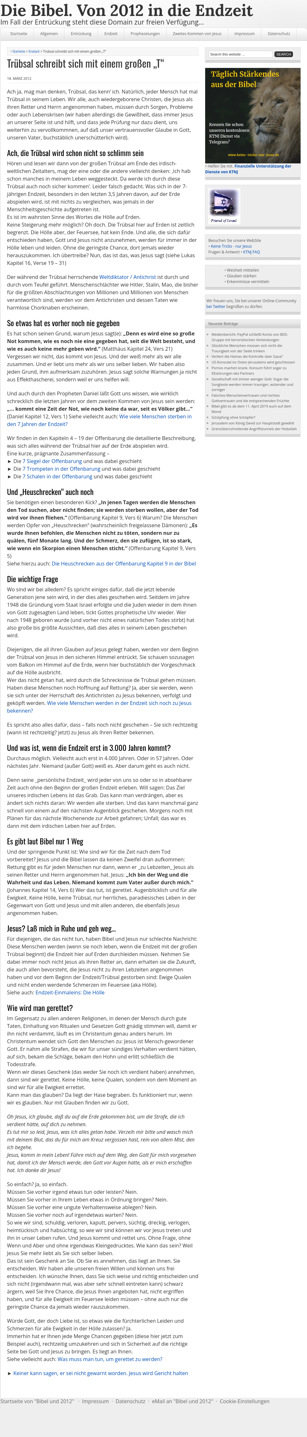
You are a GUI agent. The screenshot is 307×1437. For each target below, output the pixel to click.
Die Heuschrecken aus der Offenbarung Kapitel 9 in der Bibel (124, 563)
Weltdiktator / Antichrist (128, 277)
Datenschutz (279, 33)
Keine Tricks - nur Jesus (231, 246)
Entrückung (81, 33)
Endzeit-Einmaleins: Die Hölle (69, 992)
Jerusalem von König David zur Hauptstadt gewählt (253, 423)
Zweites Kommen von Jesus (197, 33)
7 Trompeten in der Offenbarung (62, 468)
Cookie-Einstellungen (245, 1401)
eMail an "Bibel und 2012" (182, 1401)
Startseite (18, 33)
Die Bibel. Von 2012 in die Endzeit (126, 10)
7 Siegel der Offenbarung (52, 461)
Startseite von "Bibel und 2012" (37, 1401)
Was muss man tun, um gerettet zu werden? (110, 1359)
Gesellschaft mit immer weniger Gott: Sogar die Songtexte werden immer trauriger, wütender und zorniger (252, 384)
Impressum (245, 33)
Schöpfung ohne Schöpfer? (233, 417)
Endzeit (110, 33)
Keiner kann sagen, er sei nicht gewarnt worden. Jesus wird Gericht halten (100, 1373)
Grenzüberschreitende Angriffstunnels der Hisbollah (254, 428)
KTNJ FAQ (251, 252)
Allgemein (49, 33)
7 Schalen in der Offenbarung (57, 476)
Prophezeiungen (145, 33)
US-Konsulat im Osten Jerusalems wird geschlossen (253, 362)
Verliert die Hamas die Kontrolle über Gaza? (247, 356)
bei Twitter (215, 306)
